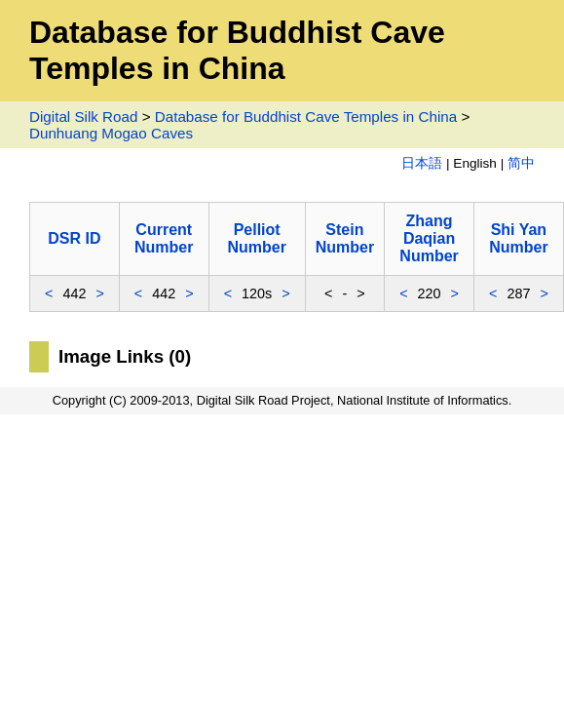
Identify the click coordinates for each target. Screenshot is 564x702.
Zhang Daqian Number (428, 238)
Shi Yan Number (518, 238)
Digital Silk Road (83, 116)
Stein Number (345, 238)
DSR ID (74, 238)
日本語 (421, 163)
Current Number (163, 238)
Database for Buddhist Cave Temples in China (306, 116)
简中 (521, 163)
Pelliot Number (256, 238)
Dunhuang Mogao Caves (111, 133)
